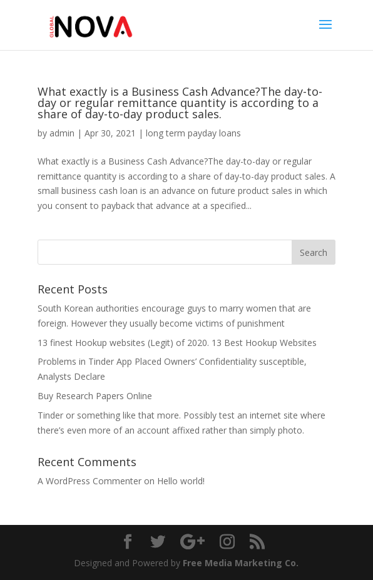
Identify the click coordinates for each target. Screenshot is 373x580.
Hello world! (181, 481)
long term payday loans (193, 133)
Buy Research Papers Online (95, 396)
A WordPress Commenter (89, 481)
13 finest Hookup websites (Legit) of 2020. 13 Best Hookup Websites (177, 343)
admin (61, 133)
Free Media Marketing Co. (241, 563)
